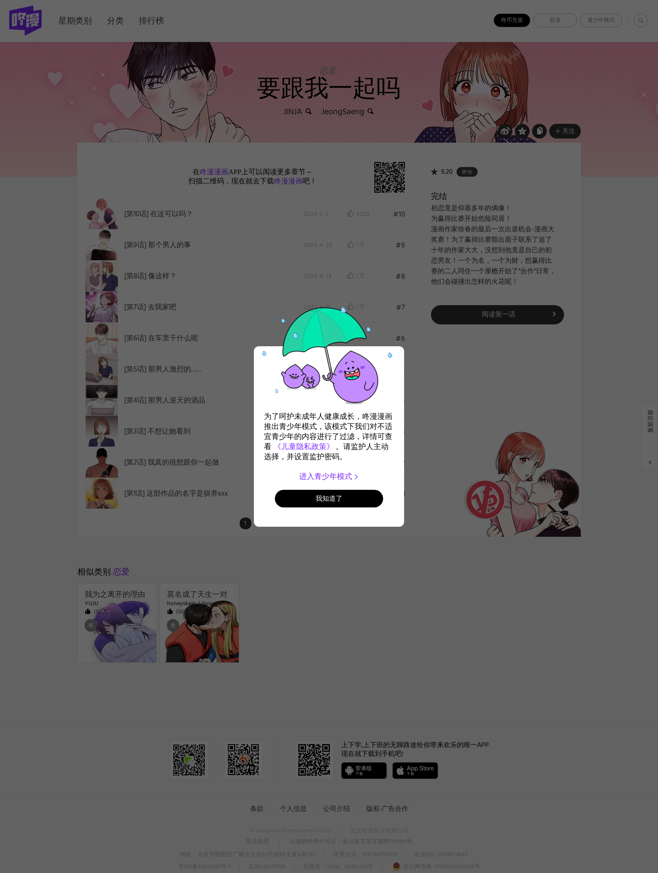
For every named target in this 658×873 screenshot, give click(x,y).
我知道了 (329, 498)
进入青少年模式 (329, 476)
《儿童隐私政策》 (304, 446)
